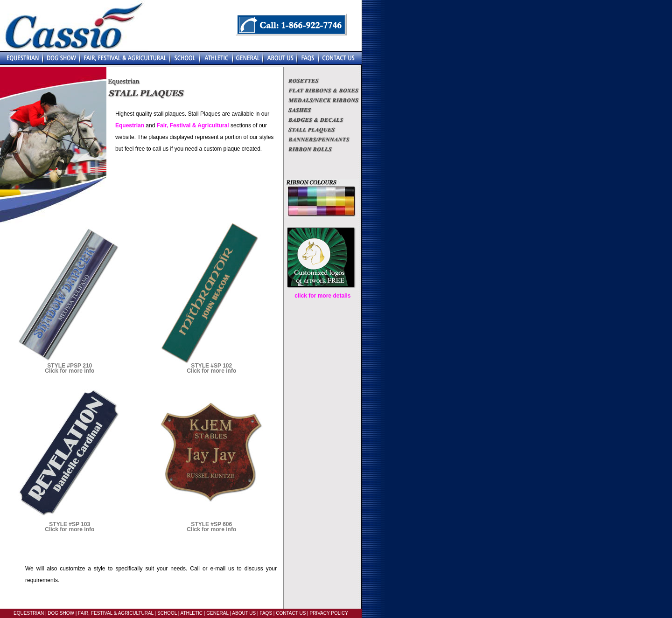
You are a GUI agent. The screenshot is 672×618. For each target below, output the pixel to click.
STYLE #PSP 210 (69, 365)
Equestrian (129, 125)
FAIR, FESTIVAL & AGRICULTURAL (116, 613)
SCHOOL (167, 613)
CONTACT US (291, 613)
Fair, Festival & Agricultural (193, 125)
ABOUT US (243, 613)
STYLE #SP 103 (69, 524)
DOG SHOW (60, 613)
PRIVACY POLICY (328, 613)
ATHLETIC (191, 613)
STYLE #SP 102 (211, 365)
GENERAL (216, 613)
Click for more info (69, 371)
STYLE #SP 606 (211, 524)
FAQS (265, 613)
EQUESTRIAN (29, 613)
